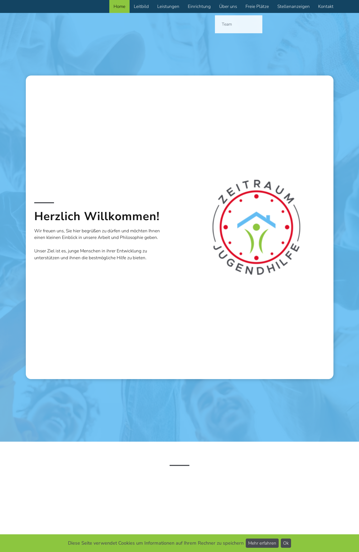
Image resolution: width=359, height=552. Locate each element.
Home (119, 6)
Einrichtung (199, 6)
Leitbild (141, 6)
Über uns (228, 6)
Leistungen (168, 6)
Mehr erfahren (262, 543)
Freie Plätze (257, 6)
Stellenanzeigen (293, 6)
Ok (286, 543)
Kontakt (325, 6)
